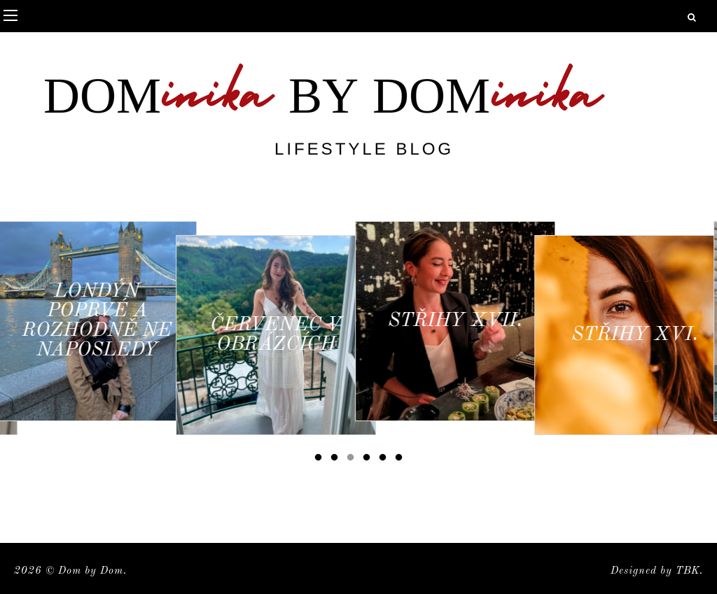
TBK (687, 571)
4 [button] (369, 460)
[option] (100, 321)
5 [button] (385, 460)
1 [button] (321, 460)
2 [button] (337, 460)
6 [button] (401, 460)
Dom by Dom (90, 571)
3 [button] (353, 460)
